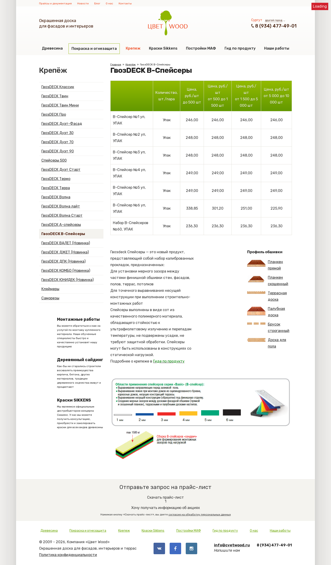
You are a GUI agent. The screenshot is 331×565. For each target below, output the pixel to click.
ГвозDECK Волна (55, 197)
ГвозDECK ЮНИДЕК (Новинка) (67, 280)
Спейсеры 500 (54, 160)
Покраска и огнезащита (94, 48)
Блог (97, 3)
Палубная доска (266, 311)
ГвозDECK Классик (57, 87)
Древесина (52, 48)
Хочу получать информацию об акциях (165, 504)
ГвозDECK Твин (54, 96)
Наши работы (276, 48)
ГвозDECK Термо (55, 179)
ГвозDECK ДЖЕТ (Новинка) (65, 252)
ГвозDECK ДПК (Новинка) (63, 261)
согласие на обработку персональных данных (199, 514)
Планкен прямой (265, 265)
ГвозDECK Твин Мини (60, 105)
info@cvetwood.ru (232, 545)
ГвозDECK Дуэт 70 (57, 142)
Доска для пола (266, 343)
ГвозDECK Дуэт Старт (60, 169)
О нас (109, 3)
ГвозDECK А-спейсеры (61, 224)
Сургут (256, 20)
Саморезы (50, 298)
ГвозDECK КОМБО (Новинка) (65, 270)
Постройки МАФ (201, 48)
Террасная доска (267, 296)
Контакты (125, 3)
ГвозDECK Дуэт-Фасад (61, 123)
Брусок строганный (268, 327)
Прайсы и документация (55, 3)
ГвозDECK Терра (55, 188)
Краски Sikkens (163, 48)
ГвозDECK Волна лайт (60, 206)
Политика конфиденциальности (68, 555)
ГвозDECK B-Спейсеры (63, 234)
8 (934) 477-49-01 (276, 26)
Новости (83, 3)
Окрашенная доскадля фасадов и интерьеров (66, 23)
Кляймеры (50, 289)
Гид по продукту (240, 48)
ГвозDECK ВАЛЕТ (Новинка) (65, 243)
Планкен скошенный (267, 280)
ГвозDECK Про (53, 114)
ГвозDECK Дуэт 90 (57, 151)
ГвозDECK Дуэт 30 (57, 133)
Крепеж (133, 48)
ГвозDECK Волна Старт (62, 215)
